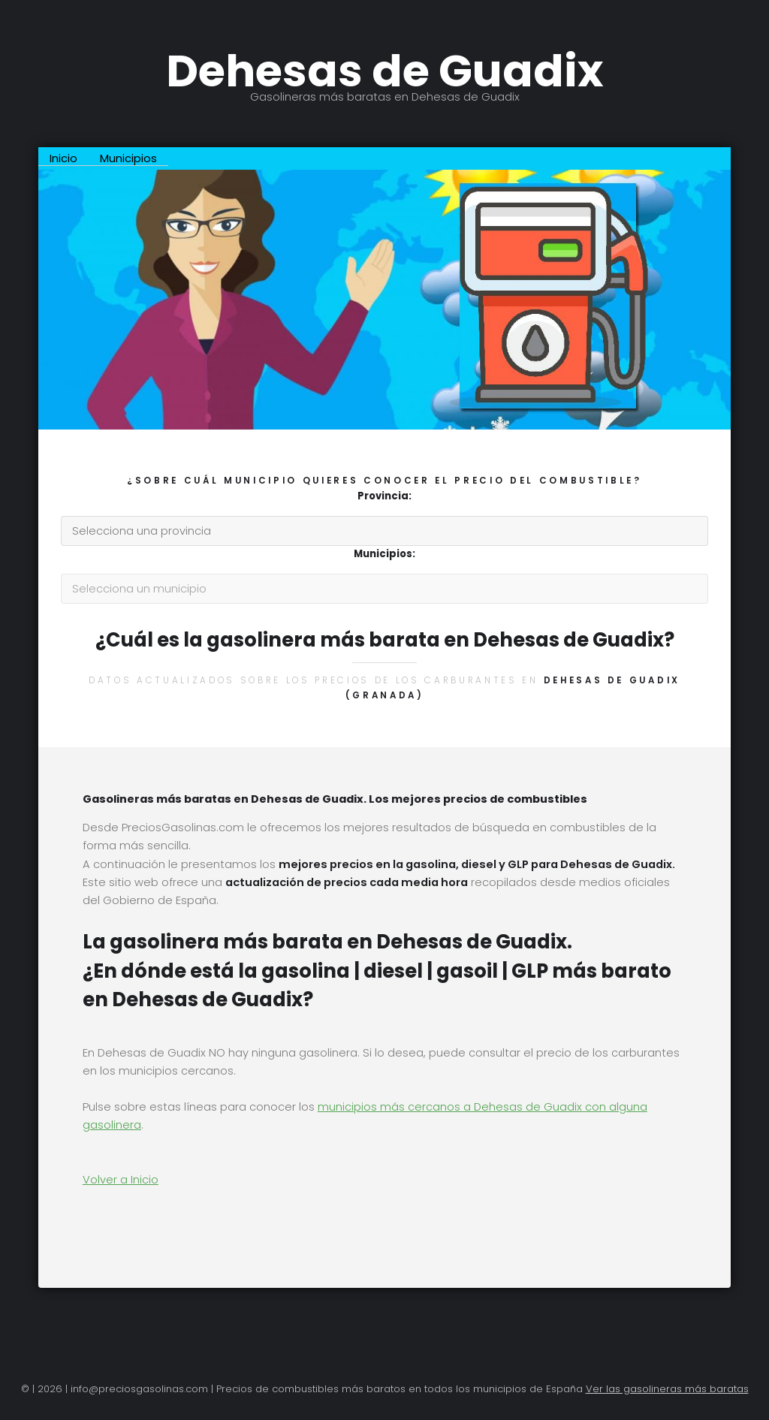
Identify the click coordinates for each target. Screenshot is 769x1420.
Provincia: (384, 496)
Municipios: (384, 554)
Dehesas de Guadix (384, 71)
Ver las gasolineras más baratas (667, 1389)
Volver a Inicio (120, 1179)
